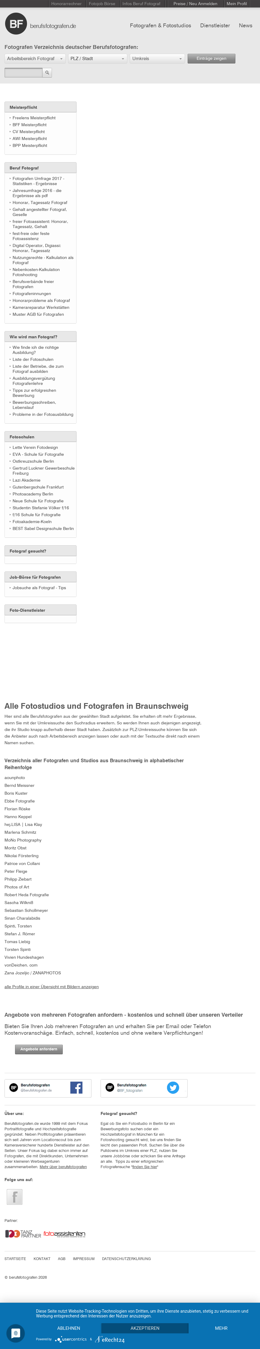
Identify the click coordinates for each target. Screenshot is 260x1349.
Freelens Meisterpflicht (34, 118)
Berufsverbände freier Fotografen (33, 284)
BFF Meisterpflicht (30, 125)
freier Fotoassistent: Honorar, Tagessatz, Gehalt (40, 224)
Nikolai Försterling (21, 856)
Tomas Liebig (17, 942)
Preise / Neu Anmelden (195, 4)
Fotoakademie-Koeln (32, 522)
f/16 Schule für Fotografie (37, 515)
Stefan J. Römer (20, 934)
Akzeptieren (145, 1328)
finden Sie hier (144, 1167)
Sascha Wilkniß (19, 903)
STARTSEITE (15, 1259)
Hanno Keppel (18, 817)
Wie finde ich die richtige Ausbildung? (36, 350)
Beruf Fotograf (24, 168)
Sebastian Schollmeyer (26, 911)
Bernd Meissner (20, 786)
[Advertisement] (35, 661)
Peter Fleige (16, 871)
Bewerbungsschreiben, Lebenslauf (34, 405)
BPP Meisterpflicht (30, 146)
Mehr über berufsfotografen (63, 1167)
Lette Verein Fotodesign (35, 448)
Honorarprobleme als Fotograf (41, 301)
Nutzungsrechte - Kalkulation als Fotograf (43, 260)
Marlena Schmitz (20, 832)
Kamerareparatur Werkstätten (41, 308)
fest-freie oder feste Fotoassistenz (31, 236)
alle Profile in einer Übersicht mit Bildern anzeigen (52, 987)
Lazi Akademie (27, 480)
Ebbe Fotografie (20, 801)
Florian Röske (17, 809)
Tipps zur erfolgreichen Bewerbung (34, 393)
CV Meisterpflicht (29, 132)
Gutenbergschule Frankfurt (38, 487)
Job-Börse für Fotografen (35, 577)
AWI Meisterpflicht (30, 139)
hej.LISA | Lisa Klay (23, 825)
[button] (35, 59)
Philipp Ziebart (18, 879)
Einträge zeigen (211, 58)
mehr (221, 1328)
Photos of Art (17, 887)
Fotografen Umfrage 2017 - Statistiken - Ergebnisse (38, 181)
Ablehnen (68, 1328)
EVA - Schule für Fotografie (38, 454)
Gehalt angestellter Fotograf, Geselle (40, 212)
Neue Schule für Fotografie (38, 501)
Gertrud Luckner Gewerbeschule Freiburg (44, 471)
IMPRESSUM (84, 1259)
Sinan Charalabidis (22, 918)
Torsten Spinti (18, 950)
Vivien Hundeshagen (24, 957)
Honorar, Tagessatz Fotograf (40, 203)
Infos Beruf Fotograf (141, 4)
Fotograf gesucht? (28, 551)
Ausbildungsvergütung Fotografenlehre (34, 381)
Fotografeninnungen (32, 294)
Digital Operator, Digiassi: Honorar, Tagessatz (37, 248)
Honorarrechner (66, 4)
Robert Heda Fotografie (27, 895)
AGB (61, 1259)
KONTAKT (42, 1259)
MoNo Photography (23, 840)
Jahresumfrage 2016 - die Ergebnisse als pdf (37, 193)
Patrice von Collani (22, 864)
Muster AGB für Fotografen (38, 314)
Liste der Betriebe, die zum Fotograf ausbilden (38, 369)
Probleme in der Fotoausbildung (43, 415)
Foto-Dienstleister (27, 610)
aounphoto (15, 778)
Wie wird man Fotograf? (33, 337)
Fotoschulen (22, 437)
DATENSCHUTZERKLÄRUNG (126, 1259)
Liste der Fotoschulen (33, 360)
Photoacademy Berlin (33, 494)
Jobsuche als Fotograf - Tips (39, 588)
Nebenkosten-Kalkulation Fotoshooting (36, 272)
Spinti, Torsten (18, 926)
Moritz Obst (15, 848)
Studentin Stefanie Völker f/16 (41, 508)
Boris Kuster (16, 793)
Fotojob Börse (102, 4)
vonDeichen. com (21, 965)
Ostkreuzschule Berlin (33, 461)
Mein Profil (237, 4)
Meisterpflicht (23, 107)
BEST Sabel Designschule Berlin (43, 529)
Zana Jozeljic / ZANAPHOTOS (33, 973)
